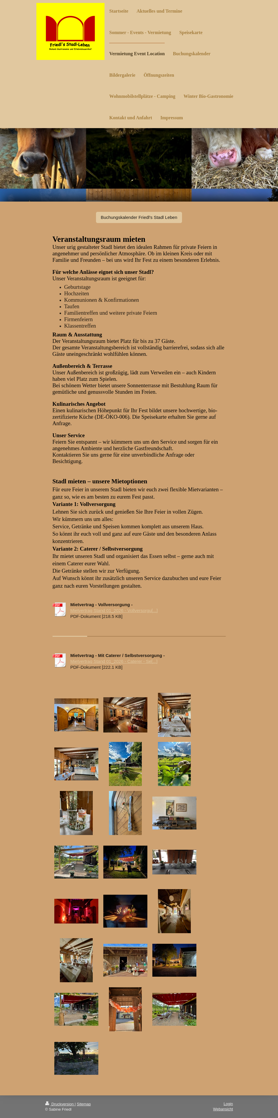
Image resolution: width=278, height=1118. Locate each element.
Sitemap (84, 1104)
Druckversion (60, 1104)
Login (228, 1104)
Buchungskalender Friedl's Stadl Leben (139, 217)
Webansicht (223, 1109)
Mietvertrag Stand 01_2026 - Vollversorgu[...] (114, 610)
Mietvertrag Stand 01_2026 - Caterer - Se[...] (114, 661)
